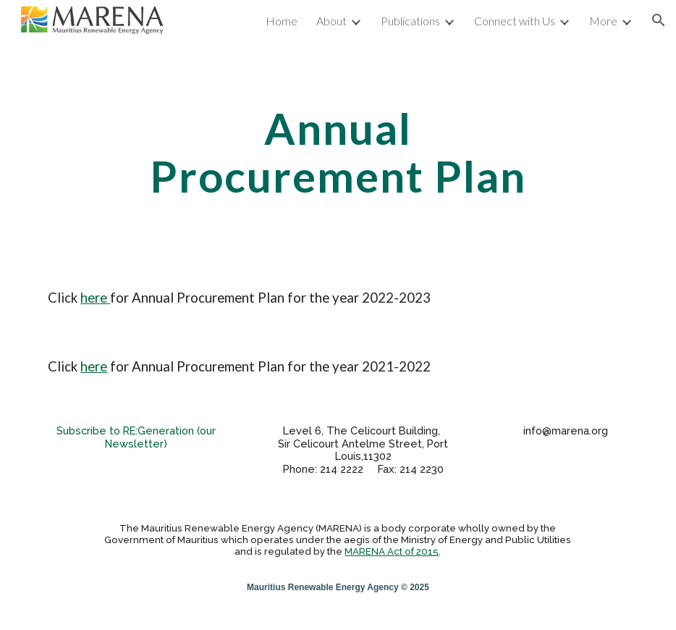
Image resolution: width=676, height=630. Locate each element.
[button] (658, 20)
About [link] (331, 21)
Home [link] (281, 21)
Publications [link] (410, 21)
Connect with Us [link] (514, 21)
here (95, 298)
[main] (338, 152)
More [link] (603, 21)
